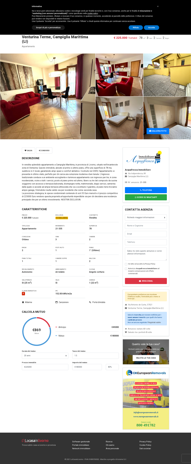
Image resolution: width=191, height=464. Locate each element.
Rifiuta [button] (136, 27)
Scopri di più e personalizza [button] (48, 27)
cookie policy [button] (92, 13)
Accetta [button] (151, 27)
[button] (158, 6)
